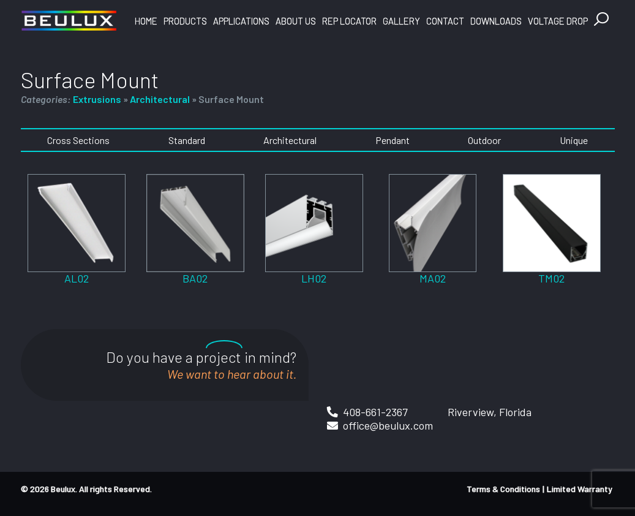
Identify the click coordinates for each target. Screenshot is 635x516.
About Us (296, 20)
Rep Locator (349, 20)
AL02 (76, 278)
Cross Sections (78, 140)
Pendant (392, 140)
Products (185, 20)
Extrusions (97, 99)
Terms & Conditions (503, 489)
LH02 (313, 278)
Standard (186, 140)
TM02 (551, 278)
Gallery (401, 20)
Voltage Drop (558, 20)
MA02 (432, 278)
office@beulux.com (388, 425)
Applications (241, 20)
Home (146, 20)
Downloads (496, 20)
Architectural (160, 99)
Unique (574, 140)
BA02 (195, 278)
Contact (445, 20)
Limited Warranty (579, 489)
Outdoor (484, 140)
